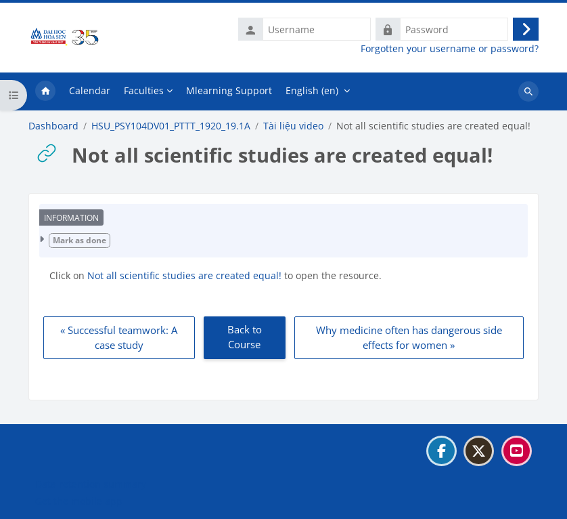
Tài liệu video (293, 126)
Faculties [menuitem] (144, 90)
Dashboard (53, 126)
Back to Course (244, 337)
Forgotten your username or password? (450, 49)
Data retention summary (90, 484)
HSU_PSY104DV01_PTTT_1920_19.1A (170, 126)
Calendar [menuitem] (89, 90)
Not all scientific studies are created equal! (185, 275)
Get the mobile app (78, 501)
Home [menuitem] (45, 91)
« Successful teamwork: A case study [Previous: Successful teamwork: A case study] (118, 337)
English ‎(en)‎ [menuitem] (312, 90)
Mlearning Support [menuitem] (229, 90)
